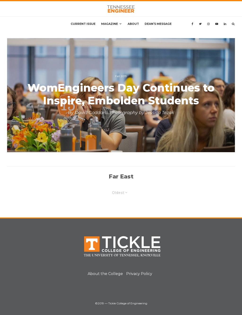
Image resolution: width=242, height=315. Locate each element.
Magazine (109, 24)
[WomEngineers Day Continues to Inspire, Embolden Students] (121, 95)
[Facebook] (192, 24)
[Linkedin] (225, 24)
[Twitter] (200, 24)
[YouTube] (216, 24)
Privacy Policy (139, 273)
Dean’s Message (158, 24)
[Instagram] (208, 24)
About (133, 24)
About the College (105, 273)
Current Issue (83, 24)
